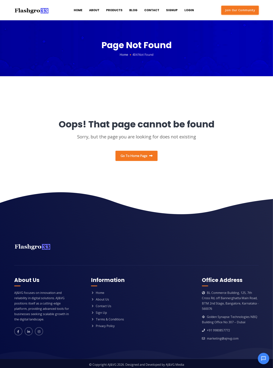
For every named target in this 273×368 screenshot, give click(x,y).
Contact (151, 10)
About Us (102, 297)
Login (189, 10)
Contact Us (103, 304)
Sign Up (101, 310)
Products (114, 10)
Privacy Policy (105, 324)
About (94, 10)
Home (78, 10)
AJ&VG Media (175, 362)
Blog (133, 10)
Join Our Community (240, 10)
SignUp (172, 10)
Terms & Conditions (110, 317)
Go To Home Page (136, 156)
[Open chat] (263, 358)
